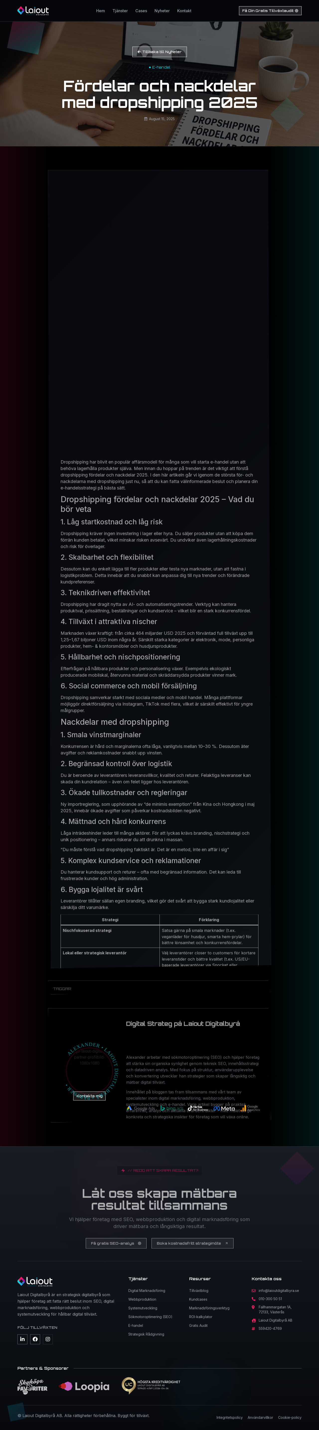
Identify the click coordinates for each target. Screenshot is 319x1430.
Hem (100, 10)
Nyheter (162, 10)
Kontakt (184, 10)
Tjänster (120, 10)
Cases (141, 10)
